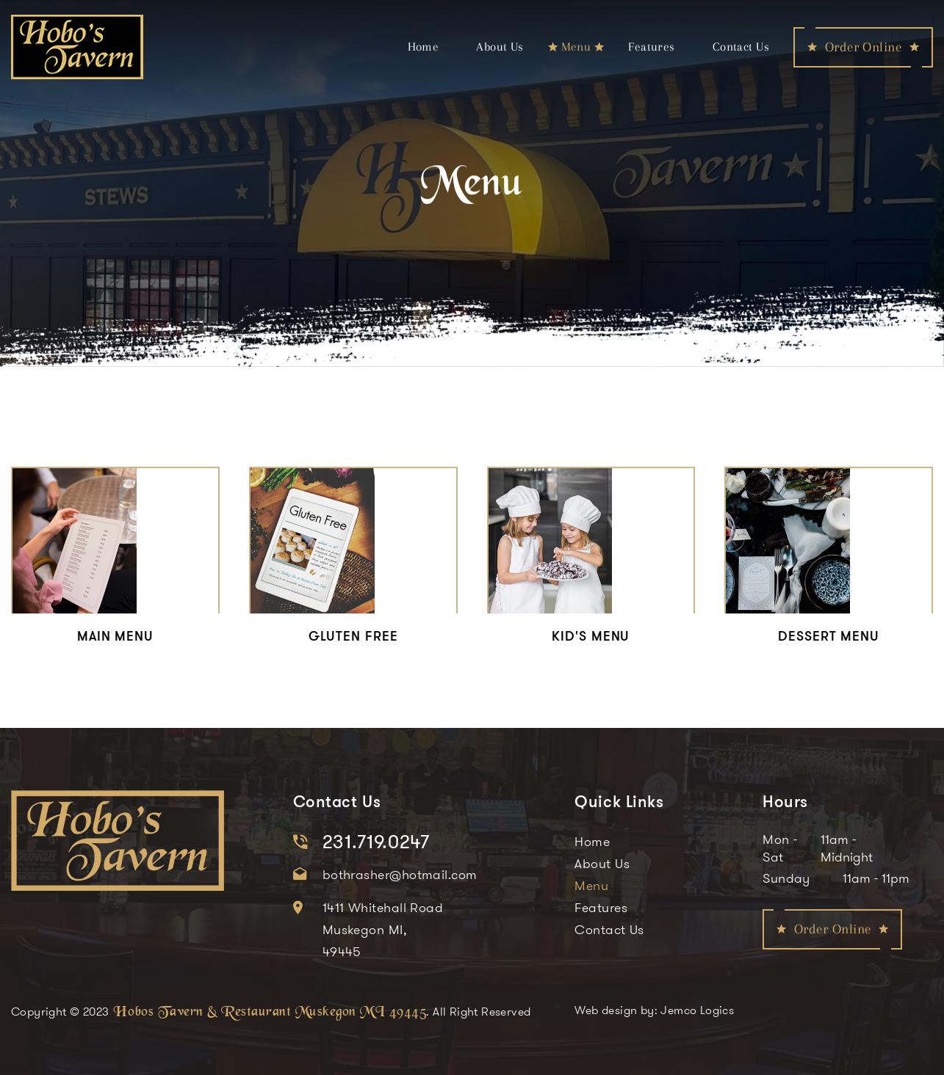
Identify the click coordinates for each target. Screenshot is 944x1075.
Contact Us (741, 47)
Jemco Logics (697, 1009)
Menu (576, 47)
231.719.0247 (376, 842)
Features (651, 47)
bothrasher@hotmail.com (400, 874)
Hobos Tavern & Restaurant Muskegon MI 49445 (269, 1008)
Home (423, 47)
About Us (499, 47)
